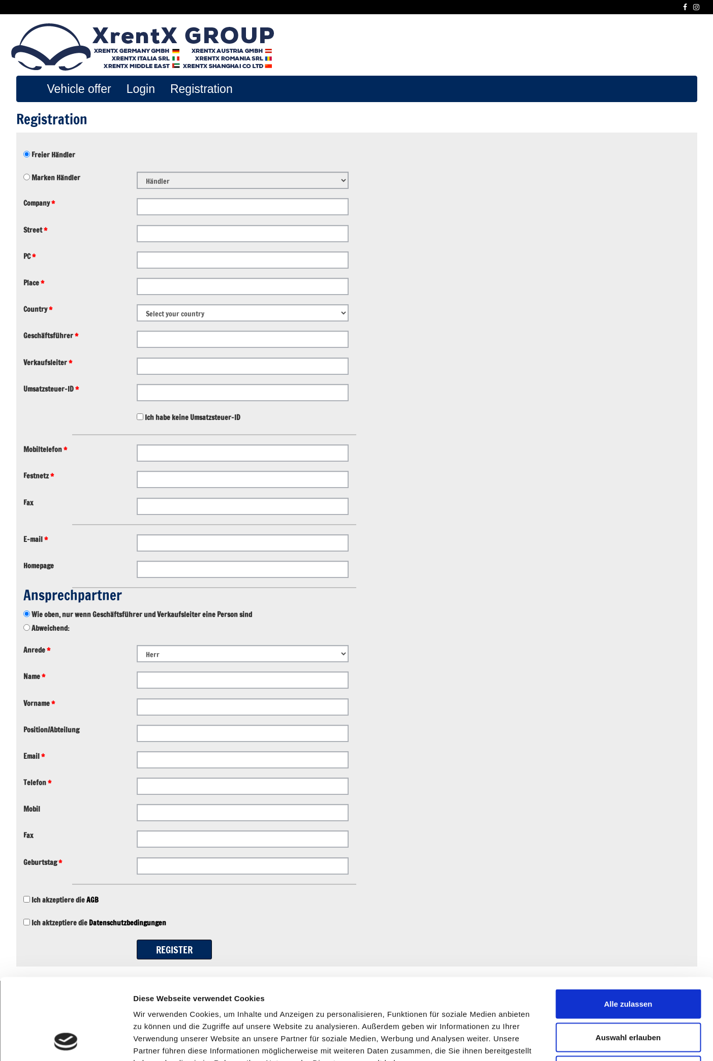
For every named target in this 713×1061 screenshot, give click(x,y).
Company (39, 203)
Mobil (31, 809)
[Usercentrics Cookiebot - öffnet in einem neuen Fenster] (65, 1041)
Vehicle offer (79, 88)
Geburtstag (42, 862)
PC (29, 256)
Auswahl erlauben (628, 961)
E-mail (35, 539)
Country (37, 309)
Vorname (39, 703)
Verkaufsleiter (47, 363)
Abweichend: (50, 628)
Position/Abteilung (51, 730)
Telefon (37, 783)
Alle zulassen (628, 927)
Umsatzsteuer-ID (51, 389)
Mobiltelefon (45, 449)
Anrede (36, 650)
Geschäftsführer (50, 336)
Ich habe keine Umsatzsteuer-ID (191, 417)
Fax (28, 503)
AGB (92, 900)
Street (35, 230)
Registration (201, 88)
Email (34, 756)
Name (34, 676)
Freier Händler (52, 155)
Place (33, 283)
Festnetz (38, 476)
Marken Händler (55, 178)
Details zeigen (540, 1041)
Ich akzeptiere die (64, 900)
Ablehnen (628, 994)
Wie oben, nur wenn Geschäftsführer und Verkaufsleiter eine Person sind (141, 614)
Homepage (38, 566)
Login (141, 88)
